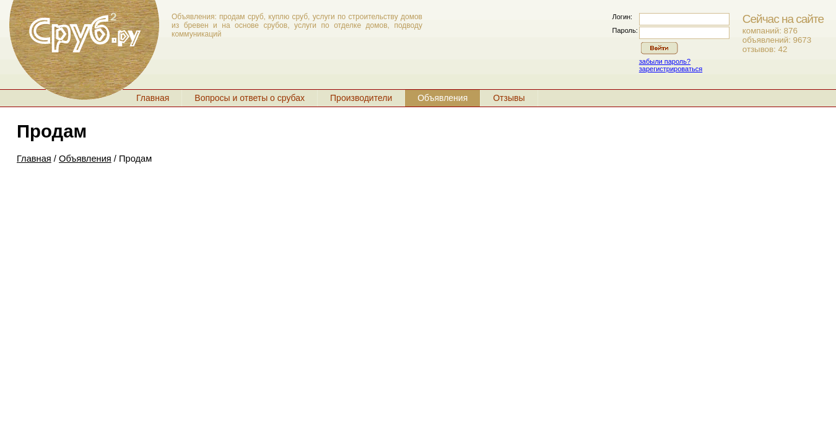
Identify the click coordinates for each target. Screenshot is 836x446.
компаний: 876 (770, 30)
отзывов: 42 (765, 49)
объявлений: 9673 (776, 40)
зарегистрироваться (670, 68)
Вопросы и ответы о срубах (249, 98)
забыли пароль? (664, 61)
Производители (361, 98)
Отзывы (509, 98)
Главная (152, 98)
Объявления (442, 98)
